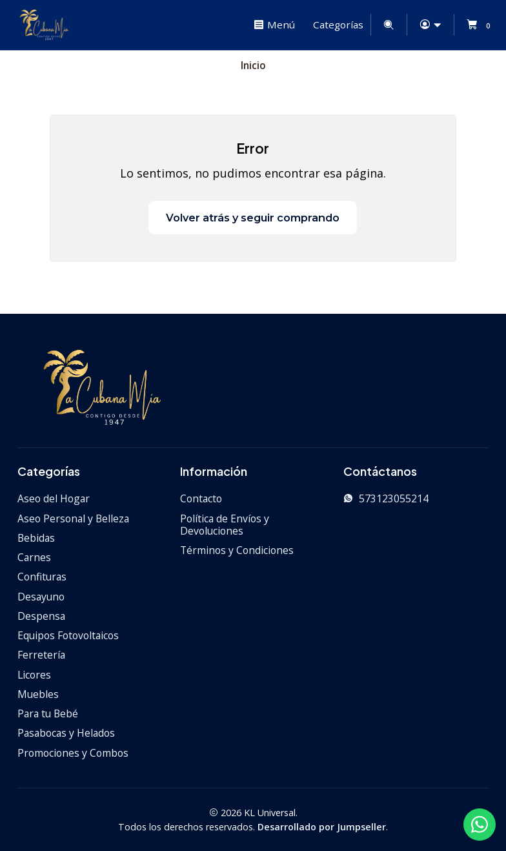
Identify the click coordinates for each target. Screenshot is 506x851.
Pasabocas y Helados (66, 732)
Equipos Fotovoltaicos (68, 635)
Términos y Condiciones (237, 550)
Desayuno (41, 596)
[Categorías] (337, 25)
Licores (34, 674)
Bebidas (36, 537)
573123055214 (386, 498)
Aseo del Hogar (53, 498)
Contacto (201, 498)
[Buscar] (389, 25)
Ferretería (41, 654)
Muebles (38, 693)
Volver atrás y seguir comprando (252, 216)
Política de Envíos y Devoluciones (224, 524)
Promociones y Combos (72, 752)
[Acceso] (430, 25)
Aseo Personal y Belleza (73, 518)
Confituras (41, 576)
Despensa (41, 615)
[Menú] (274, 25)
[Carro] (480, 25)
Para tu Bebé (47, 713)
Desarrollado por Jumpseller (322, 826)
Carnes (34, 556)
